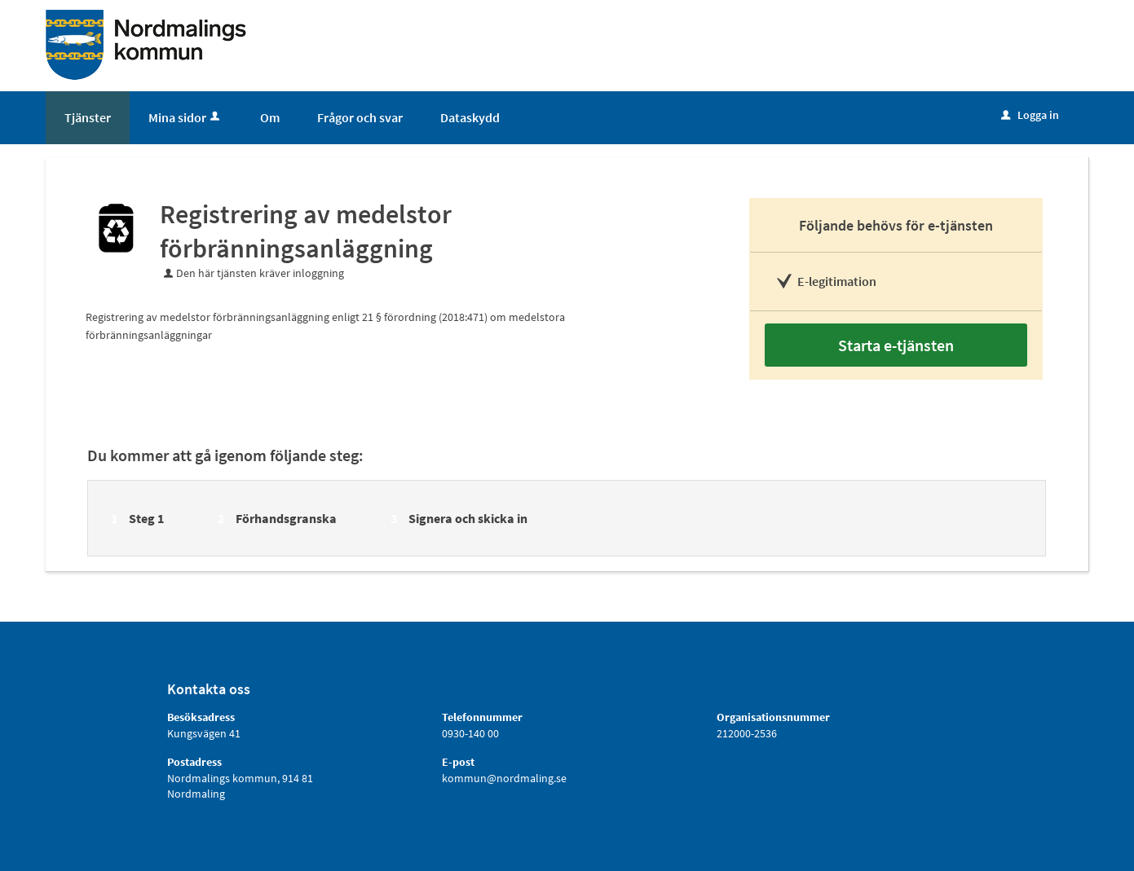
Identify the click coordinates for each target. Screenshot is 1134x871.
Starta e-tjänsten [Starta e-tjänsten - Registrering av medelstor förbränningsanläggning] (896, 345)
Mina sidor (185, 117)
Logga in (1030, 115)
